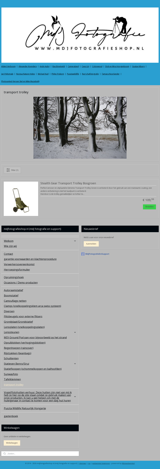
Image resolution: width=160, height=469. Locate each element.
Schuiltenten (11, 358)
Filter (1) (12, 170)
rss (89, 463)
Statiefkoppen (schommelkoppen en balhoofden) (33, 369)
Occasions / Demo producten (21, 282)
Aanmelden (91, 243)
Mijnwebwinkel (128, 463)
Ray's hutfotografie (90, 74)
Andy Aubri (45, 66)
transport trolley (13, 384)
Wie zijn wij (10, 246)
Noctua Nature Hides (25, 74)
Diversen (9, 311)
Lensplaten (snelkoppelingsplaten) (24, 327)
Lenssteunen (40, 332)
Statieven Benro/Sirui (40, 363)
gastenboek (11, 416)
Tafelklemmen (12, 379)
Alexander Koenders (28, 66)
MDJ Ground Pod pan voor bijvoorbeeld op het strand (35, 337)
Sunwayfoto (11, 374)
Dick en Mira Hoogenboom (117, 66)
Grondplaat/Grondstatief (18, 321)
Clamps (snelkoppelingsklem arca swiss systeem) (32, 306)
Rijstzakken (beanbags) (17, 353)
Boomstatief (11, 295)
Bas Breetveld (58, 66)
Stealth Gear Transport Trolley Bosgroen (68, 183)
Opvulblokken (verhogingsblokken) (24, 342)
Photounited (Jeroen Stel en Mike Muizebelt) (20, 81)
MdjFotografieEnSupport (95, 254)
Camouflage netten (15, 301)
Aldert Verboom (8, 66)
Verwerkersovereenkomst (19, 264)
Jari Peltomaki (7, 74)
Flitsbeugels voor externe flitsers (23, 316)
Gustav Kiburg (138, 66)
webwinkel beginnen (101, 463)
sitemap (82, 463)
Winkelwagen (12, 443)
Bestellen (149, 206)
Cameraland (73, 66)
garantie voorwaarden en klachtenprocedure (30, 259)
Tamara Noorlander (111, 74)
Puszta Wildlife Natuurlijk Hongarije (25, 408)
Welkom (40, 241)
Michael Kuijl (43, 74)
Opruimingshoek (14, 277)
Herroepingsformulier (17, 269)
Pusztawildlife (73, 74)
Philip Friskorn (58, 74)
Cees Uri (85, 66)
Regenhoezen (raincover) (18, 348)
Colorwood (97, 66)
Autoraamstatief (13, 290)
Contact (8, 254)
